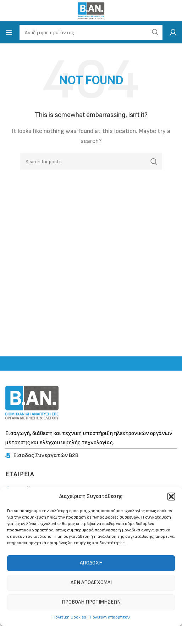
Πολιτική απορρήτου (110, 617)
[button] (171, 496)
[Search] (91, 161)
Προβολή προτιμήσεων (91, 602)
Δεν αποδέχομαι (91, 582)
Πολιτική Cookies (69, 617)
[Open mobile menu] (9, 32)
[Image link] (32, 402)
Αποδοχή (91, 562)
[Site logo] (91, 10)
